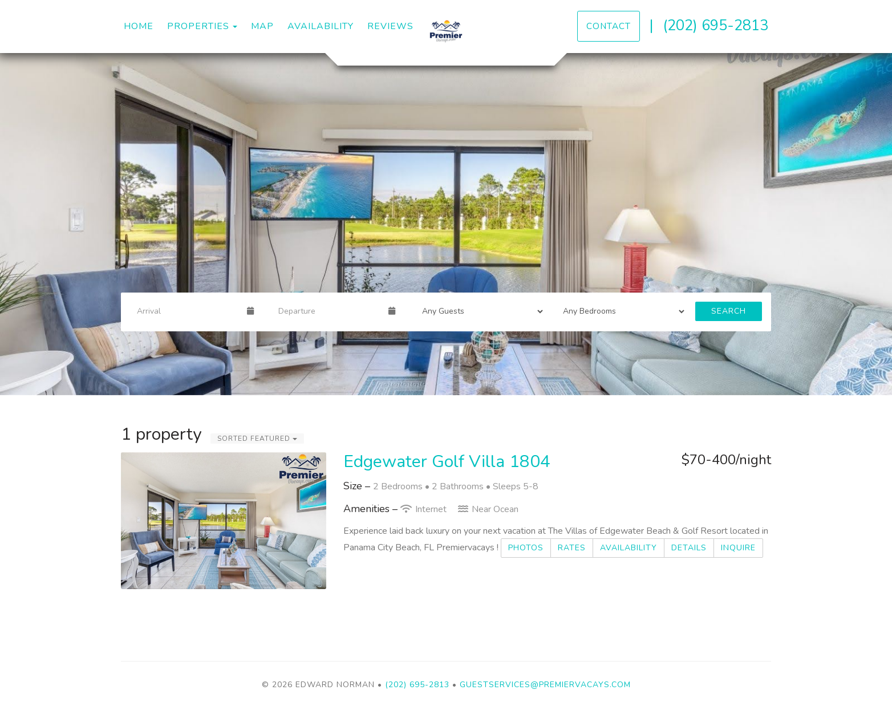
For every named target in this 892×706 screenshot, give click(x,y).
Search (728, 311)
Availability (320, 26)
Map (262, 26)
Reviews (390, 26)
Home (138, 26)
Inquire (738, 547)
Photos (526, 547)
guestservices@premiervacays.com (545, 684)
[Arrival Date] (187, 311)
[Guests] (479, 311)
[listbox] (446, 224)
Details (689, 547)
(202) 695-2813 (715, 25)
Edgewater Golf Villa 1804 (446, 461)
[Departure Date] (328, 311)
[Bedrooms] (620, 311)
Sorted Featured (257, 438)
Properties (198, 26)
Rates (572, 547)
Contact (608, 26)
